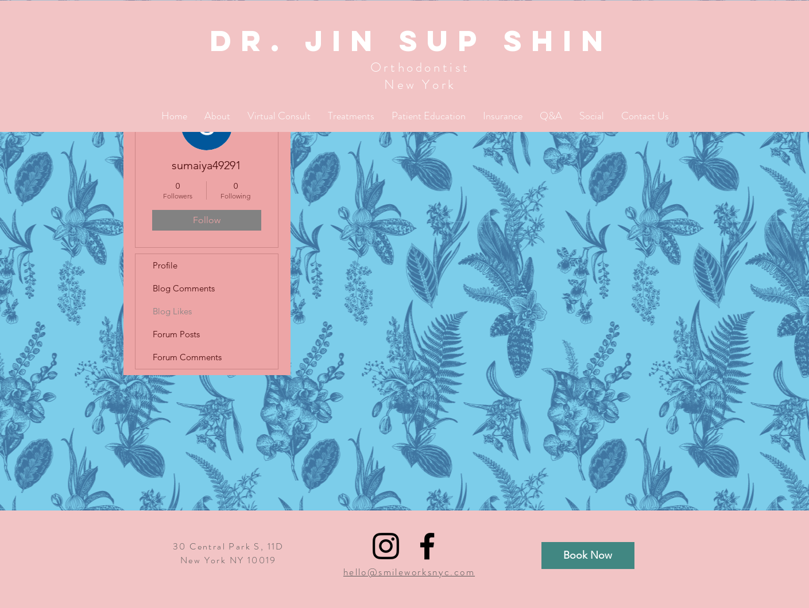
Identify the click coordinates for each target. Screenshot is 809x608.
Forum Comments (187, 357)
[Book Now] (587, 555)
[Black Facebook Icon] (427, 546)
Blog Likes (172, 311)
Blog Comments (184, 288)
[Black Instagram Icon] (386, 546)
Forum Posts (176, 334)
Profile (165, 265)
